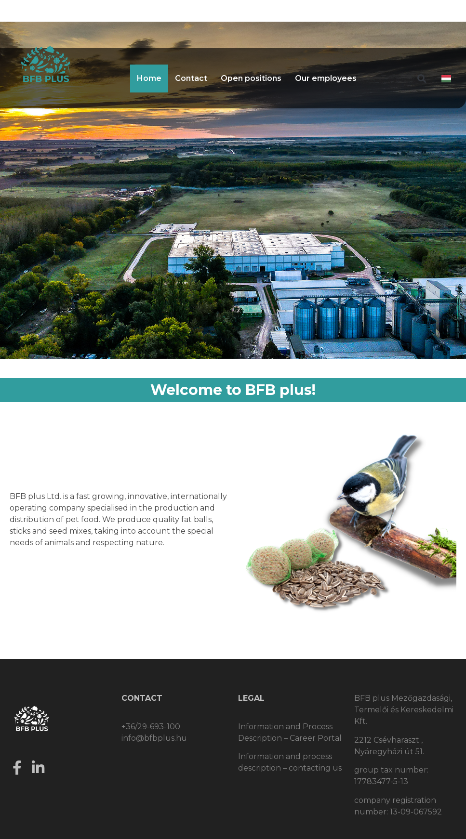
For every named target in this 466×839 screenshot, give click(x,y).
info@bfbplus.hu (154, 738)
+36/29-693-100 (150, 726)
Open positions (251, 78)
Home (149, 78)
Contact (191, 78)
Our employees (326, 78)
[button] (422, 78)
